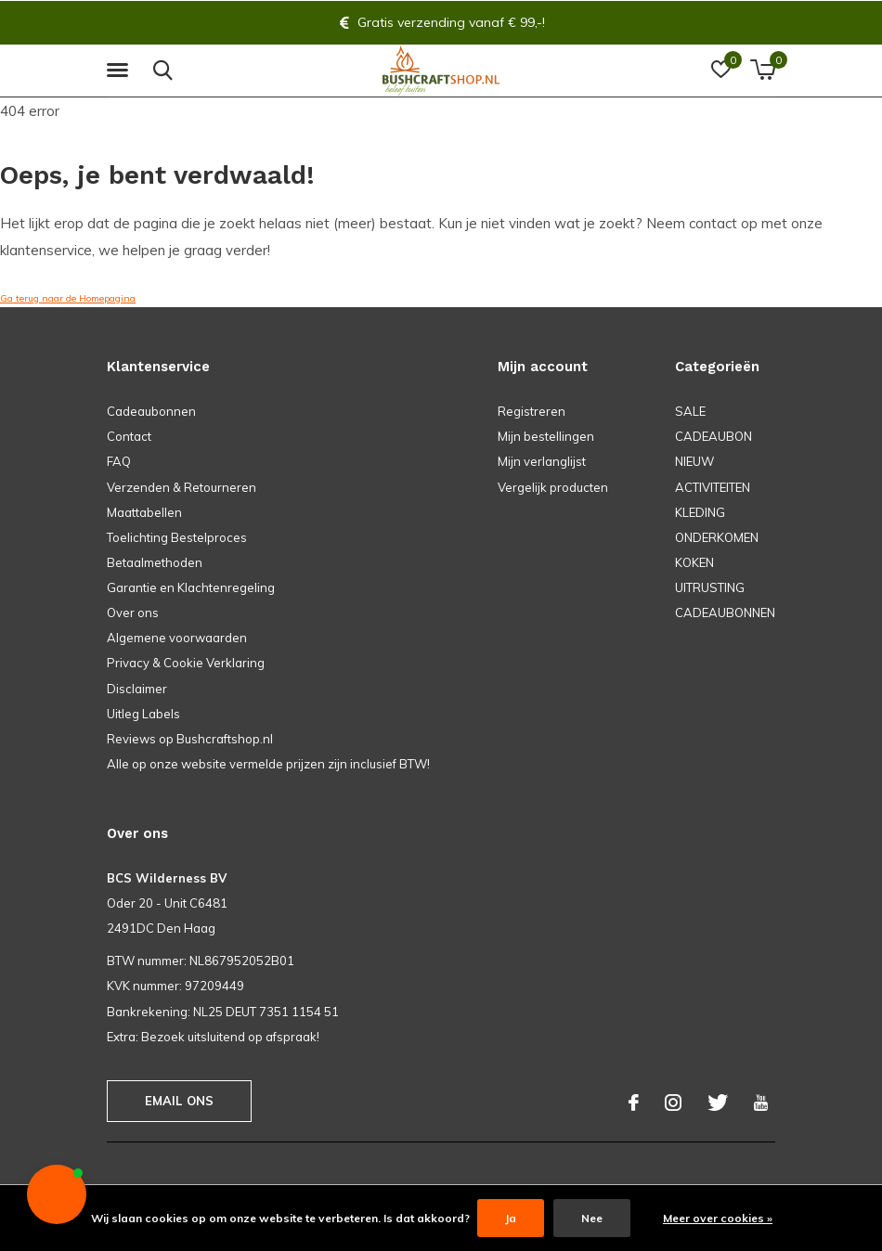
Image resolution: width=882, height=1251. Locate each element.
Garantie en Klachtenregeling (191, 587)
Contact (129, 436)
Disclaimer (137, 688)
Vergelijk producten (553, 487)
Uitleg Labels (143, 713)
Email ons (179, 1100)
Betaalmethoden (154, 562)
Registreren (531, 411)
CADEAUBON (713, 436)
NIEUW (694, 461)
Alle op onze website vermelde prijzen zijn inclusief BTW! (268, 763)
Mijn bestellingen (546, 436)
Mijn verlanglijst (542, 461)
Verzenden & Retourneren (181, 487)
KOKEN (694, 562)
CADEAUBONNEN (725, 612)
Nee (592, 1218)
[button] (121, 70)
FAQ (119, 461)
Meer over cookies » (717, 1218)
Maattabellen (144, 512)
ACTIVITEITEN (712, 487)
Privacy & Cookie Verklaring (186, 662)
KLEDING (700, 512)
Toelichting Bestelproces (177, 537)
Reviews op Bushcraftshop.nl (190, 738)
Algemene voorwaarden (177, 637)
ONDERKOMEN (717, 537)
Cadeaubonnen (151, 411)
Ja (510, 1218)
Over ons (133, 612)
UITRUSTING (710, 587)
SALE (690, 411)
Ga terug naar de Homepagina (68, 298)
